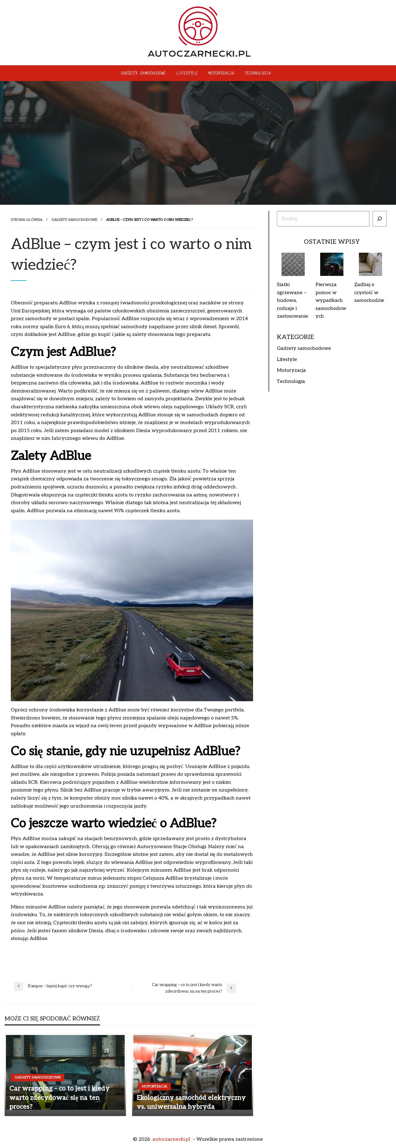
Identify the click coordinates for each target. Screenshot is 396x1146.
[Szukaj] (379, 218)
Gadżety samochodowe (143, 73)
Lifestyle (187, 73)
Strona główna (26, 220)
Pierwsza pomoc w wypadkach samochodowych (331, 300)
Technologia (258, 73)
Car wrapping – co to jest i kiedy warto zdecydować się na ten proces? (59, 1098)
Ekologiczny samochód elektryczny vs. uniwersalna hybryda (191, 1102)
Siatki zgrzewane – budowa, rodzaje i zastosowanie (292, 300)
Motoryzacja (222, 73)
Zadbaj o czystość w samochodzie (369, 292)
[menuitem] (143, 73)
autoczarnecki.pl (171, 1139)
